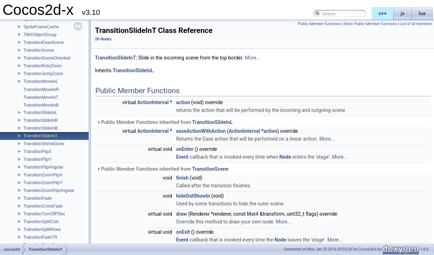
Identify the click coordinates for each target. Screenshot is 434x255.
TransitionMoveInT (40, 97)
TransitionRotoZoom (42, 65)
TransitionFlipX (37, 151)
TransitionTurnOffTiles (44, 213)
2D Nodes (103, 39)
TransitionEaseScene (43, 42)
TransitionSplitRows (42, 229)
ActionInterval (153, 102)
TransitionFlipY (37, 159)
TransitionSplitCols (41, 221)
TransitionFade (37, 198)
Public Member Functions (319, 24)
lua (422, 13)
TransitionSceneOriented (46, 58)
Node (285, 157)
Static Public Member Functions (370, 24)
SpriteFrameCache (41, 26)
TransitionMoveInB (41, 105)
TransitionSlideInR (40, 120)
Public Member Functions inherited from (165, 122)
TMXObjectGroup (39, 34)
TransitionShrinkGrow (43, 143)
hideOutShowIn (193, 196)
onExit (183, 232)
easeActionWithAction (201, 131)
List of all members (416, 24)
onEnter (184, 149)
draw (181, 214)
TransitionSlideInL (40, 112)
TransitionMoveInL (40, 81)
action (183, 102)
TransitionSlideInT (40, 136)
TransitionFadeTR (40, 237)
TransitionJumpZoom (43, 73)
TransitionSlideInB (40, 128)
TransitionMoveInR (41, 89)
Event (182, 157)
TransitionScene (38, 50)
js (403, 13)
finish (182, 178)
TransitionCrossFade (43, 206)
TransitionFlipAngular (43, 167)
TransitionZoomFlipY (42, 182)
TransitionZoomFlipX (42, 174)
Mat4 (253, 214)
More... (252, 58)
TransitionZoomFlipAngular (48, 190)
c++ (383, 13)
